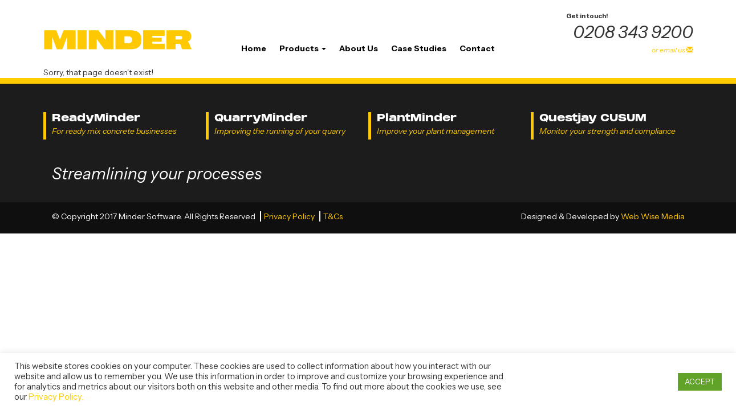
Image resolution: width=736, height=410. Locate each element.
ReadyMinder (96, 117)
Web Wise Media (653, 216)
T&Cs (333, 216)
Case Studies (418, 48)
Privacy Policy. (56, 397)
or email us (672, 50)
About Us (358, 48)
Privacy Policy (290, 216)
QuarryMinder (260, 117)
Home (253, 48)
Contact (477, 48)
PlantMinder (417, 117)
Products (302, 48)
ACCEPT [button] (700, 381)
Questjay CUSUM (592, 117)
